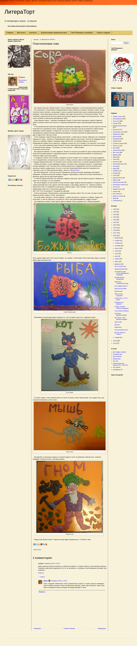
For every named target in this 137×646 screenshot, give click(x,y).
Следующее (37, 628)
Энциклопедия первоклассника (54, 33)
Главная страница (69, 628)
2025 (115, 212)
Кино (114, 148)
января (117, 337)
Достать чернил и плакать (120, 333)
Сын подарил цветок (121, 286)
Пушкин (115, 141)
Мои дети (116, 129)
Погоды (115, 123)
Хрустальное (119, 291)
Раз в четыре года (120, 266)
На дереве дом (117, 354)
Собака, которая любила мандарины (122, 307)
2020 (115, 225)
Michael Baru (117, 359)
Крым (114, 198)
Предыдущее (102, 628)
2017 (115, 233)
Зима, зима (118, 322)
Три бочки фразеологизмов (121, 314)
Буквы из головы (118, 196)
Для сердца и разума (119, 352)
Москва (115, 173)
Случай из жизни (118, 143)
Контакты (33, 33)
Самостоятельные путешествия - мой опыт (120, 364)
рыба (49, 260)
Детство (115, 136)
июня (116, 253)
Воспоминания (117, 119)
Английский (116, 200)
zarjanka (41, 563)
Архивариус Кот (118, 369)
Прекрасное (116, 134)
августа (117, 248)
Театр (114, 159)
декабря (117, 238)
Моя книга (21, 33)
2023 (115, 217)
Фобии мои (118, 327)
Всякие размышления (119, 126)
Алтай (115, 175)
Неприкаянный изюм (121, 269)
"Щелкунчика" (75, 170)
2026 (115, 209)
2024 (115, 214)
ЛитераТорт (19, 12)
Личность (116, 145)
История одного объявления (119, 278)
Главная (9, 33)
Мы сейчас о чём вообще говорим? (121, 318)
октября (117, 243)
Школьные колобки (120, 288)
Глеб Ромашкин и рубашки (82, 33)
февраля (118, 264)
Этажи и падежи (103, 33)
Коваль (115, 180)
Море (114, 168)
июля (116, 251)
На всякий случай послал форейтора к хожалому (122, 273)
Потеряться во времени (119, 303)
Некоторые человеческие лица (121, 282)
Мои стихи (116, 152)
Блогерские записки (119, 184)
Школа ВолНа (117, 356)
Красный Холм (117, 178)
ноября (117, 240)
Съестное (116, 121)
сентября (118, 245)
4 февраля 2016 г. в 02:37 (52, 563)
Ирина (46, 581)
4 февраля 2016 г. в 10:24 (59, 581)
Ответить (41, 573)
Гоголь (115, 187)
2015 (115, 341)
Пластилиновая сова (121, 330)
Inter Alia (115, 361)
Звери (115, 157)
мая (116, 256)
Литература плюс (118, 132)
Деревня (115, 155)
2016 (115, 235)
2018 (115, 230)
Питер (115, 166)
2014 (115, 343)
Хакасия (115, 191)
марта (117, 261)
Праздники (116, 139)
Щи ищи (117, 324)
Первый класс (117, 189)
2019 (115, 227)
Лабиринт (116, 171)
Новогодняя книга (118, 164)
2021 (115, 222)
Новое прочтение (118, 182)
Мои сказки (116, 194)
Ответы (42, 577)
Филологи (116, 162)
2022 (115, 220)
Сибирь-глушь (117, 116)
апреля (117, 259)
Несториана (116, 367)
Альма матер (117, 150)
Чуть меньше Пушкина (122, 311)
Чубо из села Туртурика (119, 294)
